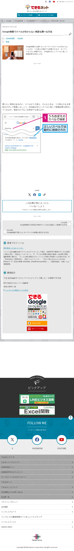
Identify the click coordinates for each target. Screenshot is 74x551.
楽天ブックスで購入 (38, 329)
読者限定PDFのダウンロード (37, 472)
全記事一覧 (37, 497)
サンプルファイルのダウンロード (37, 477)
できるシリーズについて (37, 462)
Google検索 (19, 21)
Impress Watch (37, 527)
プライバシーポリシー (37, 502)
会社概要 (37, 507)
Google (8, 21)
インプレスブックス (37, 522)
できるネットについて (65, 1)
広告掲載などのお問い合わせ (37, 492)
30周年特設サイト (37, 467)
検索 (7, 42)
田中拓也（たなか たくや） (14, 248)
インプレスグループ (37, 512)
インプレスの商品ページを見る (16, 290)
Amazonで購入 (36, 323)
